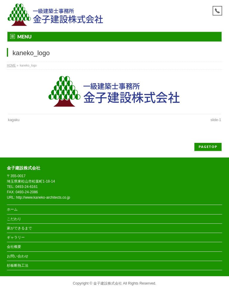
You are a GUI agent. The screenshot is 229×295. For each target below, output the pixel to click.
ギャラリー (16, 237)
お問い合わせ (17, 256)
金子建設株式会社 (107, 283)
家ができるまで (19, 228)
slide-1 (216, 120)
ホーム (12, 209)
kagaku (14, 120)
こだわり (14, 219)
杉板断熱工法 (17, 265)
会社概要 (14, 247)
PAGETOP (208, 147)
